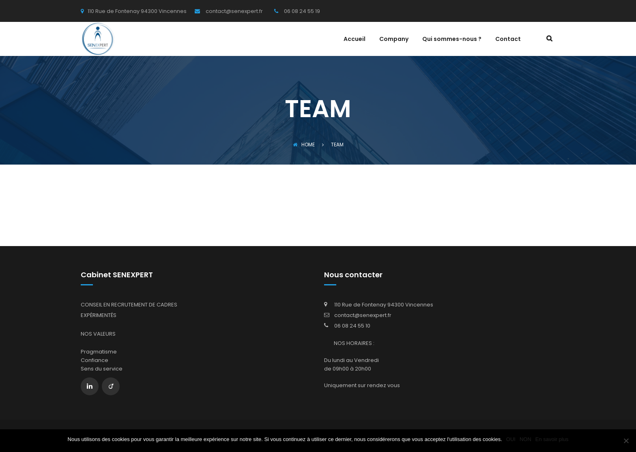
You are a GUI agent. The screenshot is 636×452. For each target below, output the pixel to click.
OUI (511, 439)
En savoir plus (552, 439)
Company (393, 39)
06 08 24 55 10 (352, 326)
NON (525, 439)
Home (304, 144)
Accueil (354, 39)
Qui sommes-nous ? (451, 39)
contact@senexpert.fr (362, 315)
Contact (508, 39)
